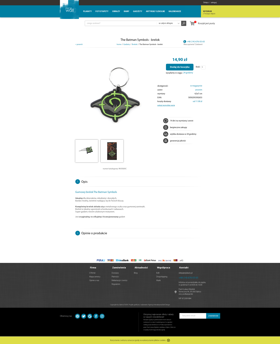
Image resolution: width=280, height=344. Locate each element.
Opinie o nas (94, 281)
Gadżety (137, 12)
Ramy (126, 12)
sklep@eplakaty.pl (186, 273)
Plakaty (87, 12)
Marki (158, 281)
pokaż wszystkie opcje (166, 105)
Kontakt (184, 268)
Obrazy (116, 12)
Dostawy (115, 273)
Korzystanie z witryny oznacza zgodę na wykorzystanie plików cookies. (138, 341)
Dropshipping (161, 277)
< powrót (79, 44)
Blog (136, 273)
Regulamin (116, 284)
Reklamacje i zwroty (119, 281)
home (119, 44)
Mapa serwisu (94, 277)
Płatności (115, 277)
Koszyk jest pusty (202, 23)
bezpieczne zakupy (175, 127)
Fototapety (101, 12)
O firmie (92, 273)
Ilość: (198, 67)
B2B (157, 273)
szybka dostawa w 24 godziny (179, 134)
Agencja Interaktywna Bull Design (159, 305)
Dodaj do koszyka (179, 67)
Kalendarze (175, 12)
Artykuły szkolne (155, 12)
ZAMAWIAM (213, 316)
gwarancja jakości (174, 141)
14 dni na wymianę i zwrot (178, 121)
